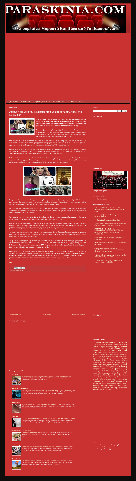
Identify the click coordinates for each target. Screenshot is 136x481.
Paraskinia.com (102, 199)
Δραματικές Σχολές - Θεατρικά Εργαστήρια (48, 102)
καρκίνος (114, 379)
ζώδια (113, 373)
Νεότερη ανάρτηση (15, 314)
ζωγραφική (106, 373)
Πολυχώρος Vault (107, 365)
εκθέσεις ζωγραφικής (110, 371)
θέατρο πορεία (122, 377)
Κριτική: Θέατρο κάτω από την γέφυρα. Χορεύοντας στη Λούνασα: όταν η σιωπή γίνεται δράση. (110, 224)
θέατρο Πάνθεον (98, 377)
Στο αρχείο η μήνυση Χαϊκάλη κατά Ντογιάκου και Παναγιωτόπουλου (42, 446)
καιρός (108, 379)
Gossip (114, 342)
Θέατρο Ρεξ (96, 357)
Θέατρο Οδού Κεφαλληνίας (109, 355)
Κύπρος (102, 359)
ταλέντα (105, 390)
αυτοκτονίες (110, 369)
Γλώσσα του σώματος (100, 349)
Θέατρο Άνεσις (97, 353)
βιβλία (117, 369)
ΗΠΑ (101, 351)
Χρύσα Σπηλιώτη (105, 367)
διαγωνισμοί (96, 371)
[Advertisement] (22, 55)
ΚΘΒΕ (125, 357)
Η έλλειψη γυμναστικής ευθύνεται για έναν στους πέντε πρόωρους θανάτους (44, 460)
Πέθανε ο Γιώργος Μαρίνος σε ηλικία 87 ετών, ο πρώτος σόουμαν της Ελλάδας (109, 261)
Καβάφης (95, 359)
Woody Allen (98, 344)
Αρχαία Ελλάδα (120, 347)
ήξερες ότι (115, 367)
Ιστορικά (114, 357)
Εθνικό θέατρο (114, 349)
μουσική (104, 385)
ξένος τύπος (122, 385)
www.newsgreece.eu (18, 445)
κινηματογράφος (99, 381)
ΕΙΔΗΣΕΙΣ (15, 374)
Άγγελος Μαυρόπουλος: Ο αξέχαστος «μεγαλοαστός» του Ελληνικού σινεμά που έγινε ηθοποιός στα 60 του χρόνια (109, 249)
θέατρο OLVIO (122, 373)
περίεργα (105, 388)
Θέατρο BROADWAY (110, 350)
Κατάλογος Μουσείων (75, 102)
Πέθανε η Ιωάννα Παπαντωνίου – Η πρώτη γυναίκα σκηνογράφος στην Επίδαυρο (110, 256)
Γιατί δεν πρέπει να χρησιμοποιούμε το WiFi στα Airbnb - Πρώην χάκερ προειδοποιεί (46, 390)
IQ (93, 344)
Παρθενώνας (97, 365)
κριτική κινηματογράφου (109, 383)
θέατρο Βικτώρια (108, 375)
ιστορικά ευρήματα (99, 379)
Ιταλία (120, 357)
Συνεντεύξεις (25, 102)
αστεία (102, 369)
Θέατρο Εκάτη (107, 352)
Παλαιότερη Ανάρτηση (78, 314)
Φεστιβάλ (96, 367)
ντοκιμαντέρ (112, 385)
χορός (109, 390)
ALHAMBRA (96, 342)
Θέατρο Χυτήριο (105, 357)
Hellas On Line (16, 459)
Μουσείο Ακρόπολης (106, 363)
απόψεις (96, 369)
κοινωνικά (110, 381)
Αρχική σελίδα (12, 102)
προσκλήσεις (123, 388)
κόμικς (119, 383)
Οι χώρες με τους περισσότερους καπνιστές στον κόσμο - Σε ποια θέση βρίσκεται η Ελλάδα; (49, 418)
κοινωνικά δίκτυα (121, 381)
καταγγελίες (122, 379)
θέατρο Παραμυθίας (110, 377)
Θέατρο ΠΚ (123, 355)
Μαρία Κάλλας (115, 361)
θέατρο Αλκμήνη (98, 375)
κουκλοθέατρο (97, 383)
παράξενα (96, 388)
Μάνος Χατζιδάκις (112, 359)
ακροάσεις (123, 367)
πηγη (11, 262)
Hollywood (123, 342)
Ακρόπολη (109, 347)
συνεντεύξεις (97, 390)
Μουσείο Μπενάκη (121, 363)
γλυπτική (124, 369)
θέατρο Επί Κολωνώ (120, 375)
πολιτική (114, 388)
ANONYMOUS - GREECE (20, 388)
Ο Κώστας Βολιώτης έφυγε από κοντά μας (107, 220)
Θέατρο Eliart (122, 351)
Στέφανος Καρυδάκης (120, 365)
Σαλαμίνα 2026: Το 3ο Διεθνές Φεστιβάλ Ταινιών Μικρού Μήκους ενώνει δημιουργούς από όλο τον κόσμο (110, 209)
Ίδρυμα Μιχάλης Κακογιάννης (111, 344)
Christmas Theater (105, 342)
